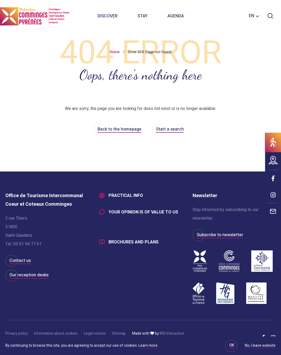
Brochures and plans (133, 242)
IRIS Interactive (172, 333)
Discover (108, 16)
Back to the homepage (119, 129)
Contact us (20, 260)
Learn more (148, 345)
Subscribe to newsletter (220, 235)
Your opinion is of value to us (143, 212)
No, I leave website (260, 345)
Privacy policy (16, 333)
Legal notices (95, 333)
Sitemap (119, 333)
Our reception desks (28, 275)
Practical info (125, 196)
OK (231, 345)
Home (115, 52)
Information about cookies (56, 333)
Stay (142, 16)
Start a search (170, 129)
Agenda (175, 16)
